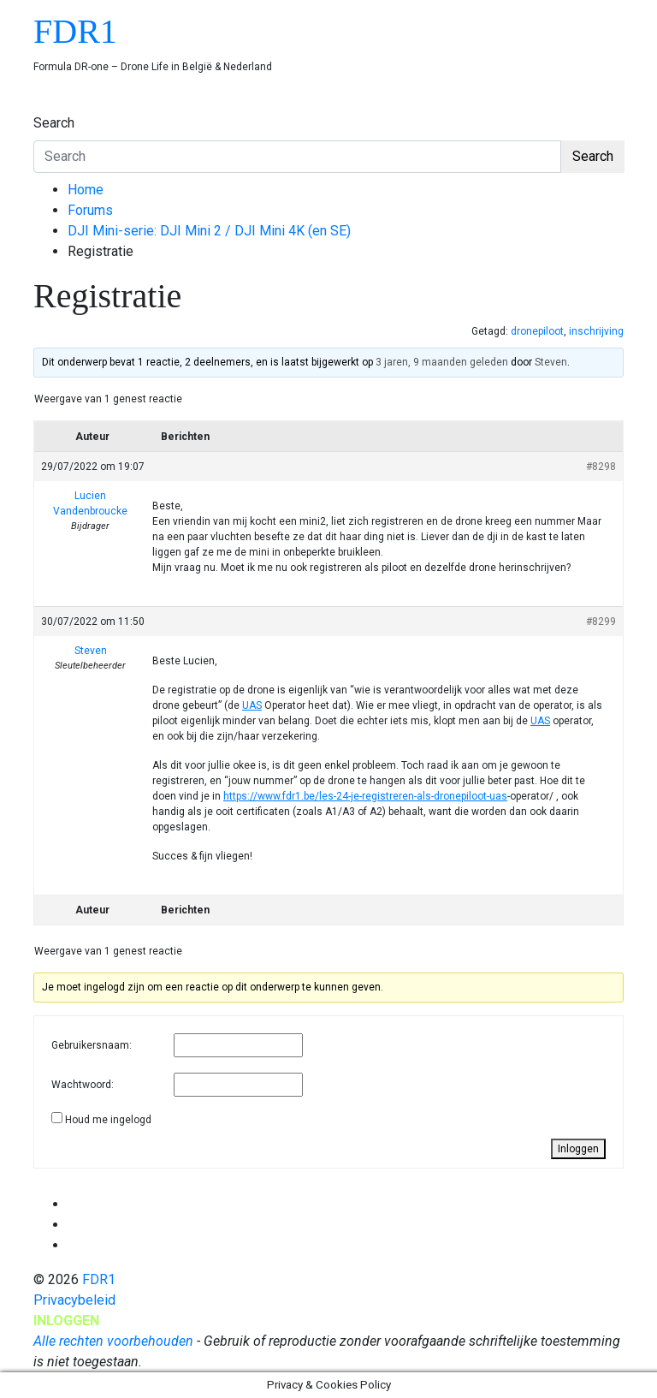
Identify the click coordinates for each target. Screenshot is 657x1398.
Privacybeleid (74, 1300)
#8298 (601, 467)
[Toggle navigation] (44, 107)
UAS (252, 705)
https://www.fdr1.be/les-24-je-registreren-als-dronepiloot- (356, 796)
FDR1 (75, 31)
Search (53, 123)
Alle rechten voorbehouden (113, 1341)
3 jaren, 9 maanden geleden (442, 362)
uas (498, 796)
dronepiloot (537, 331)
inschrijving (596, 331)
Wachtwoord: (82, 1085)
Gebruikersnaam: (91, 1045)
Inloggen (578, 1149)
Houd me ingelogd (108, 1120)
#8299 (601, 622)
